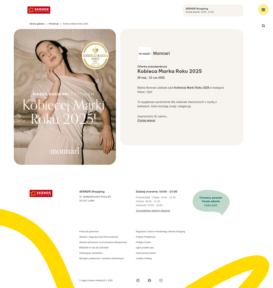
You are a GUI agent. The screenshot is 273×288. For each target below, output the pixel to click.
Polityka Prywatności (146, 237)
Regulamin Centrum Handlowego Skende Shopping (160, 231)
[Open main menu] (263, 9)
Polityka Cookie (143, 242)
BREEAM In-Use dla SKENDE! (94, 247)
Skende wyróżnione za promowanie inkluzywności (103, 242)
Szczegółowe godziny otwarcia (153, 210)
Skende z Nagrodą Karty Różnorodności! (98, 237)
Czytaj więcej (146, 120)
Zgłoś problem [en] (145, 247)
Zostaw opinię (210, 205)
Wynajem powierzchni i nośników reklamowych (101, 258)
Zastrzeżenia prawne (146, 253)
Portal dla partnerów (88, 231)
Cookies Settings (144, 258)
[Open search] (263, 25)
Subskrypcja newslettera (91, 253)
